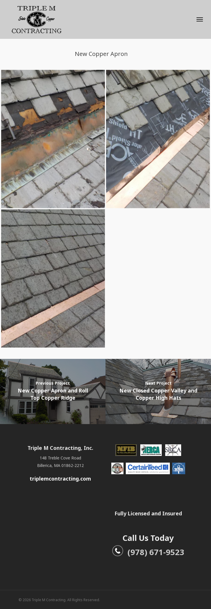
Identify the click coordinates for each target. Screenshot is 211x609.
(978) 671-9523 (148, 552)
